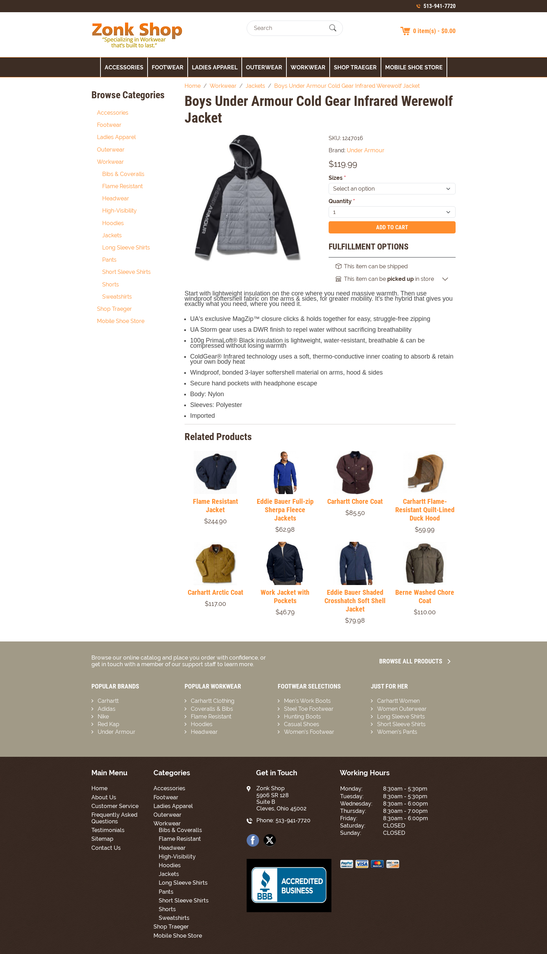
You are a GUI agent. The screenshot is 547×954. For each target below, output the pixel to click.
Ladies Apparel (215, 67)
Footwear (167, 67)
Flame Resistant (122, 186)
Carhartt (108, 701)
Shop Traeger (355, 67)
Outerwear (264, 67)
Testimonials (108, 830)
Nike (103, 716)
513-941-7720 (440, 6)
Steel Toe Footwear (309, 709)
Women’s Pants (397, 732)
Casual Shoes (301, 724)
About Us (103, 797)
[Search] (288, 28)
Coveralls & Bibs (212, 709)
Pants (109, 259)
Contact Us (106, 848)
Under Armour (116, 732)
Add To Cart (392, 227)
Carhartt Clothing (212, 701)
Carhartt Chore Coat (355, 501)
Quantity (342, 201)
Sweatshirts (117, 296)
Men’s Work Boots (307, 701)
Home (99, 788)
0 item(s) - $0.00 (434, 30)
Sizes (337, 178)
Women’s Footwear (309, 732)
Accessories (124, 67)
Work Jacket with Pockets (285, 596)
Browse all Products (414, 661)
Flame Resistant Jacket (215, 505)
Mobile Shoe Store (414, 67)
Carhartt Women (398, 701)
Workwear (308, 67)
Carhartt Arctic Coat (215, 592)
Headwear (115, 198)
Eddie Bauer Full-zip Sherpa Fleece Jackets (285, 509)
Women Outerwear (402, 709)
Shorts (110, 284)
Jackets (112, 235)
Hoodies (113, 223)
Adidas (106, 709)
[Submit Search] (333, 28)
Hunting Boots (302, 716)
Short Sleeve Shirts (126, 272)
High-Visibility (119, 210)
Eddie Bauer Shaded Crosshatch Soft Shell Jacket (354, 600)
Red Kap (108, 724)
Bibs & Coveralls (123, 174)
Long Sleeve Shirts (126, 247)
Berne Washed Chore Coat (424, 596)
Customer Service (114, 806)
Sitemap (102, 839)
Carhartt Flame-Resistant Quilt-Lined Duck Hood (425, 509)
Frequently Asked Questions (114, 818)
